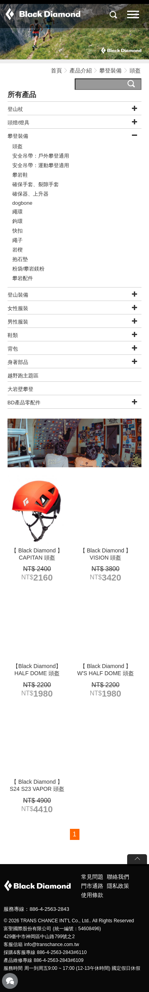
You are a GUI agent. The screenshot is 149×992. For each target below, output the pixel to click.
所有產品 (22, 95)
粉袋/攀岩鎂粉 (28, 269)
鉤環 (17, 221)
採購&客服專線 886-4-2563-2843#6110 (45, 952)
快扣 (17, 231)
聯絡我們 (118, 877)
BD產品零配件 (24, 403)
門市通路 (92, 886)
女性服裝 (18, 308)
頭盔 (17, 146)
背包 (13, 349)
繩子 (17, 240)
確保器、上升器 (30, 194)
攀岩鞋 (20, 175)
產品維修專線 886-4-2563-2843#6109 (43, 960)
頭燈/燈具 (19, 123)
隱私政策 (118, 886)
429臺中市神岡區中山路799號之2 (39, 936)
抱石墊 (20, 259)
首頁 (56, 70)
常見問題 (92, 877)
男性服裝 (18, 322)
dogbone (22, 203)
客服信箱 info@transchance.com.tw (41, 944)
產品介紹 (81, 70)
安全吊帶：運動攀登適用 (40, 165)
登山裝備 (18, 295)
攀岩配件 (22, 278)
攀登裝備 (111, 70)
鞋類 (13, 335)
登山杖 (15, 109)
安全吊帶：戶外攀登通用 (40, 156)
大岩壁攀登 (20, 389)
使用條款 (92, 895)
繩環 (17, 212)
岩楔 (17, 250)
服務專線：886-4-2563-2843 (36, 909)
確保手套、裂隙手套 (35, 184)
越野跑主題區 (23, 376)
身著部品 (18, 362)
